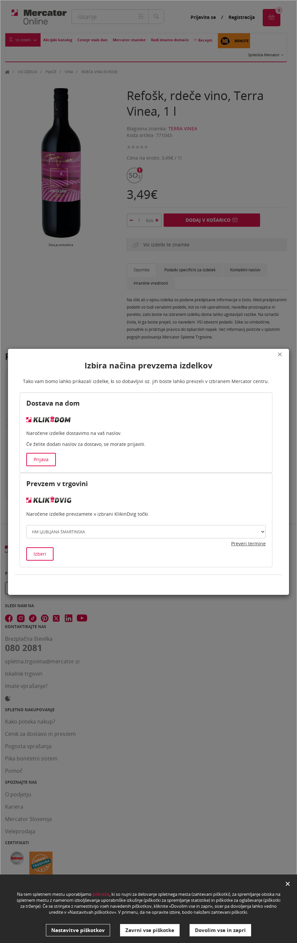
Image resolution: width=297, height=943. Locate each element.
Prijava (41, 459)
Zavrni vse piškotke (149, 930)
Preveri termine (248, 543)
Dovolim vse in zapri (220, 930)
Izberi (40, 554)
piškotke (100, 895)
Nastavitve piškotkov (78, 930)
